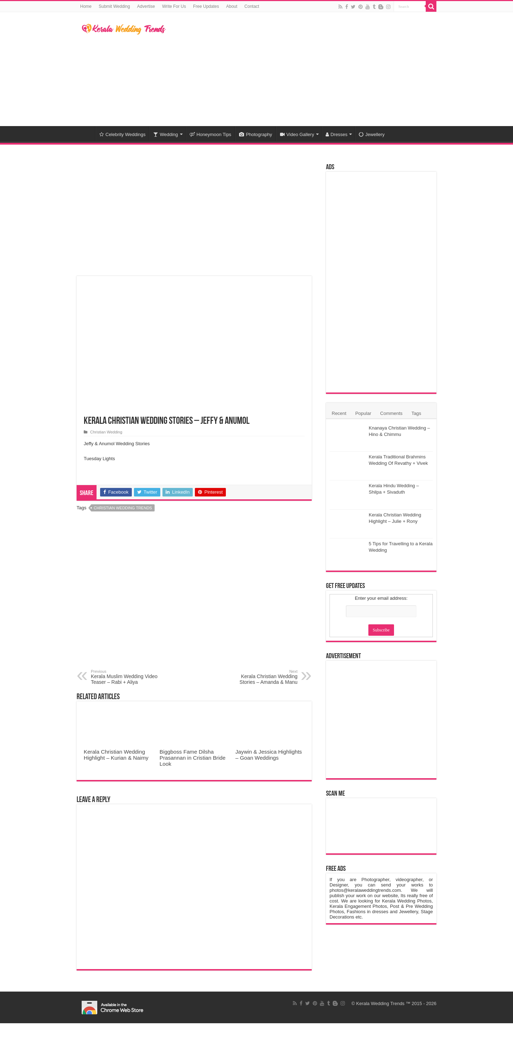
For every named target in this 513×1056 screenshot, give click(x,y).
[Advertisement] (301, 69)
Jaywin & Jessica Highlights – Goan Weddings (268, 755)
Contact (251, 6)
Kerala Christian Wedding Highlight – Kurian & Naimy (116, 755)
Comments (391, 413)
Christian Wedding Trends (123, 508)
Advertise (146, 6)
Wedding (165, 134)
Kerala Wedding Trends (380, 1003)
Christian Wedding (106, 432)
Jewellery (371, 134)
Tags (416, 413)
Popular (363, 413)
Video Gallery (297, 134)
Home (86, 6)
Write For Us (174, 6)
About (231, 6)
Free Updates (206, 6)
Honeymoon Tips (211, 134)
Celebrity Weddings (122, 134)
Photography (255, 134)
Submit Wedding (114, 6)
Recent (339, 413)
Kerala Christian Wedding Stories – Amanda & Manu (260, 677)
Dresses (337, 134)
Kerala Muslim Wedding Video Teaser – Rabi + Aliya (127, 677)
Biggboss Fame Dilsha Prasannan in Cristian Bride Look (193, 758)
